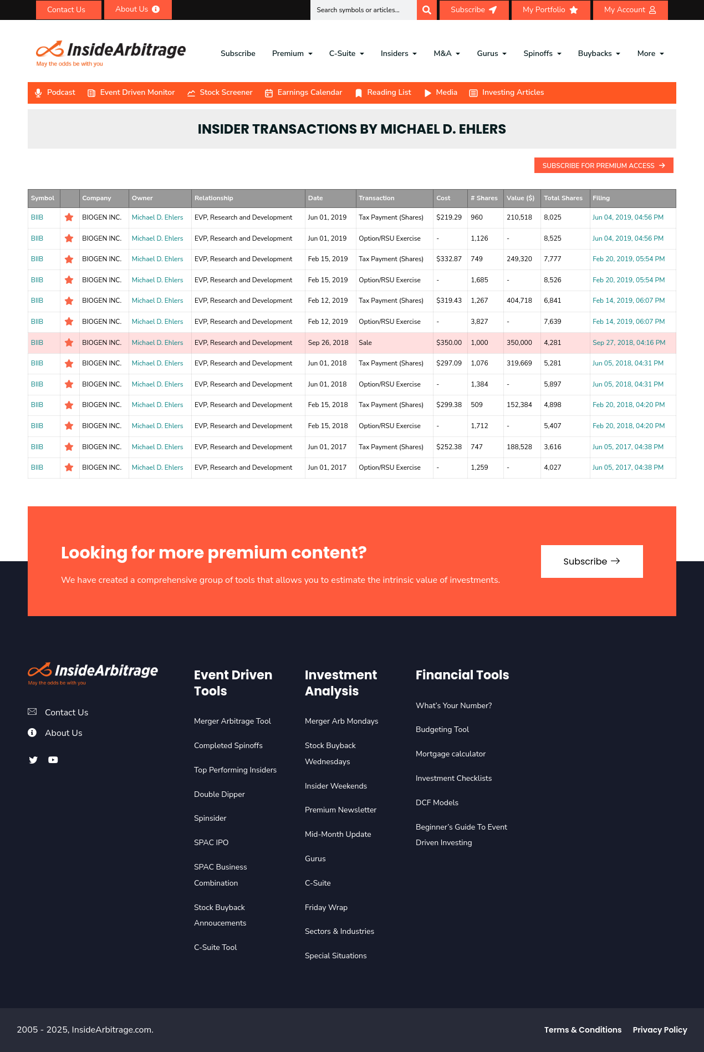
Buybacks (595, 53)
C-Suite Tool (215, 947)
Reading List (382, 92)
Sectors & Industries (339, 931)
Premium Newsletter (340, 810)
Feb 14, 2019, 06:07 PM (629, 300)
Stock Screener (219, 92)
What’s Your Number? (454, 705)
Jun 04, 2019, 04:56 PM (628, 217)
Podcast (54, 92)
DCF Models (437, 802)
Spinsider (210, 818)
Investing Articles (506, 92)
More (646, 53)
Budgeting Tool (442, 729)
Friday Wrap (326, 907)
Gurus (487, 53)
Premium (288, 53)
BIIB (37, 217)
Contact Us (67, 713)
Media (440, 92)
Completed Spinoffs (228, 745)
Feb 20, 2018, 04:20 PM (629, 404)
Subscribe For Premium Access (604, 165)
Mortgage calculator (451, 754)
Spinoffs (538, 53)
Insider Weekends (336, 786)
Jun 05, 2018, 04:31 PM (628, 363)
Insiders (395, 53)
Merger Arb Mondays (342, 721)
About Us (64, 733)
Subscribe (238, 53)
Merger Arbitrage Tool (232, 721)
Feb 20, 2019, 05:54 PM (629, 259)
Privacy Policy (660, 1029)
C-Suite (342, 53)
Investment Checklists (454, 778)
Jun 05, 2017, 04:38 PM (628, 447)
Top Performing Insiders (235, 770)
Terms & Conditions (583, 1029)
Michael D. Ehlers (157, 217)
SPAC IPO (211, 842)
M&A (443, 53)
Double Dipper (219, 794)
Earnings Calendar (303, 92)
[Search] (427, 10)
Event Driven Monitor (130, 92)
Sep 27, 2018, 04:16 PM (629, 342)
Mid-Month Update (338, 834)
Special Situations (336, 956)
